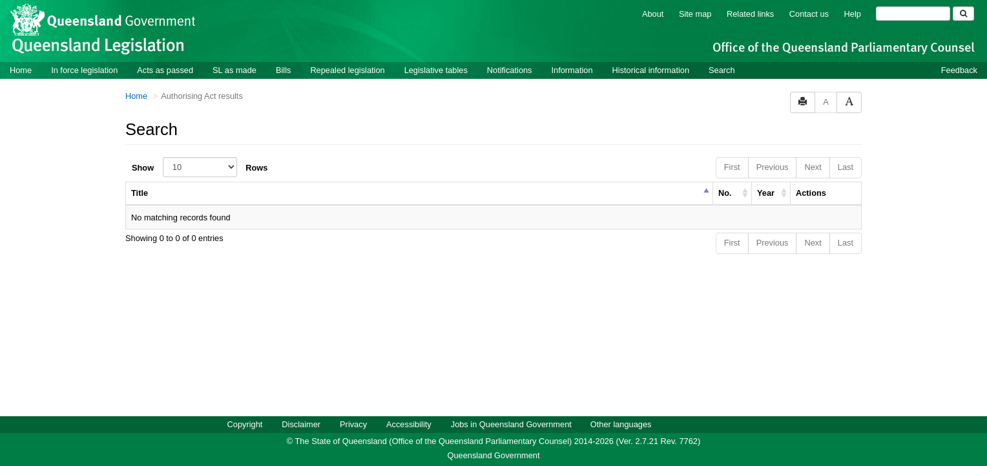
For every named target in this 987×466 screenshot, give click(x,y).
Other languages (621, 424)
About (652, 13)
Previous (772, 166)
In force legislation (84, 69)
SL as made (234, 69)
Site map (695, 13)
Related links (750, 13)
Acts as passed (165, 69)
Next (812, 166)
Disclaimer (301, 424)
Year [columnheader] (765, 192)
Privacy (353, 424)
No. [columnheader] (725, 192)
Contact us (809, 13)
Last (845, 166)
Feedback (959, 69)
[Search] (913, 13)
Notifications (509, 69)
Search (722, 69)
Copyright (245, 424)
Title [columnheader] (139, 192)
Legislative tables (436, 69)
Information (572, 69)
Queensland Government (494, 455)
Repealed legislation (347, 69)
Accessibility (408, 424)
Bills (283, 69)
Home (21, 69)
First (732, 166)
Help (852, 13)
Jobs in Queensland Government (511, 424)
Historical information (650, 69)
